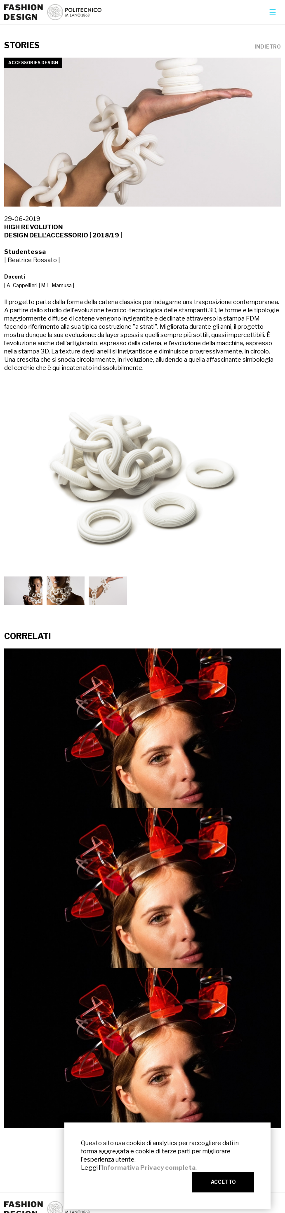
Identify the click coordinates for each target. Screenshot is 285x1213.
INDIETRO (267, 46)
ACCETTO (223, 1182)
